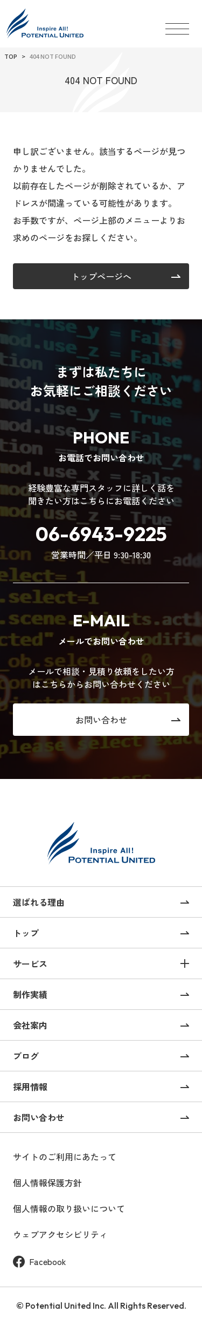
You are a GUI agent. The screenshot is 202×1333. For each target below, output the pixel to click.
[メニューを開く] (177, 23)
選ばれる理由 (39, 901)
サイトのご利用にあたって (64, 1157)
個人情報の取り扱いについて (69, 1208)
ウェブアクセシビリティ (60, 1234)
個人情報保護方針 (47, 1182)
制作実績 (30, 994)
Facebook (39, 1261)
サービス (30, 963)
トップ (26, 932)
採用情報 (30, 1086)
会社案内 (30, 1024)
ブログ (26, 1055)
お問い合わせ (39, 1117)
